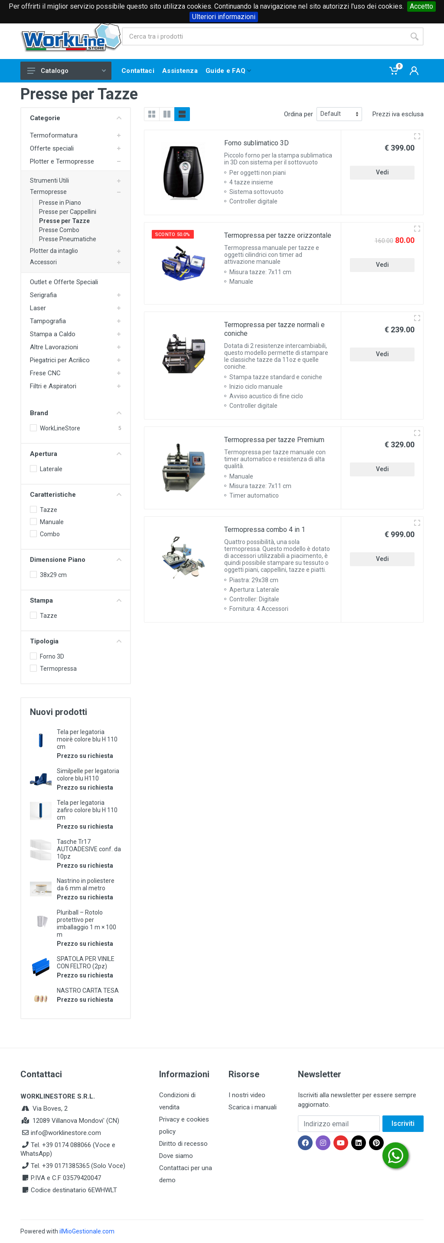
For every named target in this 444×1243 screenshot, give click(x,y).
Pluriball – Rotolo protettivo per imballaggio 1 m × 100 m (86, 923)
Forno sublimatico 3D (256, 143)
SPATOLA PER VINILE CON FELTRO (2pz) (85, 962)
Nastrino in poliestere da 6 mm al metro (85, 884)
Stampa (75, 600)
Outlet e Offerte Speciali (64, 282)
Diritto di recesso (183, 1144)
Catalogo (66, 71)
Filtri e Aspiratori (53, 386)
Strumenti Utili (49, 180)
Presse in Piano (60, 202)
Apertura (75, 454)
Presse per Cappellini (67, 211)
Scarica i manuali (253, 1107)
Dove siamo (176, 1156)
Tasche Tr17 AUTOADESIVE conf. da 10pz (89, 849)
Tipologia (75, 641)
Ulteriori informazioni (223, 17)
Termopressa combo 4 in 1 (264, 529)
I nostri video (247, 1095)
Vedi (382, 172)
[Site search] (263, 36)
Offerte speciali (52, 148)
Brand (75, 413)
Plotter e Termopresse (62, 161)
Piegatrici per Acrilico (60, 360)
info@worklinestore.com (66, 1133)
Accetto (421, 6)
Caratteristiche (75, 495)
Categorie (75, 118)
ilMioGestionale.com (86, 1231)
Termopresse (48, 191)
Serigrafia (43, 295)
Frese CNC (45, 373)
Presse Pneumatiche (67, 239)
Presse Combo (59, 229)
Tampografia (48, 321)
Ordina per (298, 114)
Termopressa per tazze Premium (274, 440)
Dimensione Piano (75, 560)
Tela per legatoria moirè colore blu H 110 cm (87, 739)
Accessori (43, 262)
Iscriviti (403, 1123)
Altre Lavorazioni (54, 347)
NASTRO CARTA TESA (88, 990)
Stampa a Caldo (52, 334)
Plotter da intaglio (54, 250)
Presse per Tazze (64, 220)
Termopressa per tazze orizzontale (277, 235)
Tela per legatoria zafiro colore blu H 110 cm (87, 810)
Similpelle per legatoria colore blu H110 (88, 774)
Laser (38, 308)
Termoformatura (54, 135)
